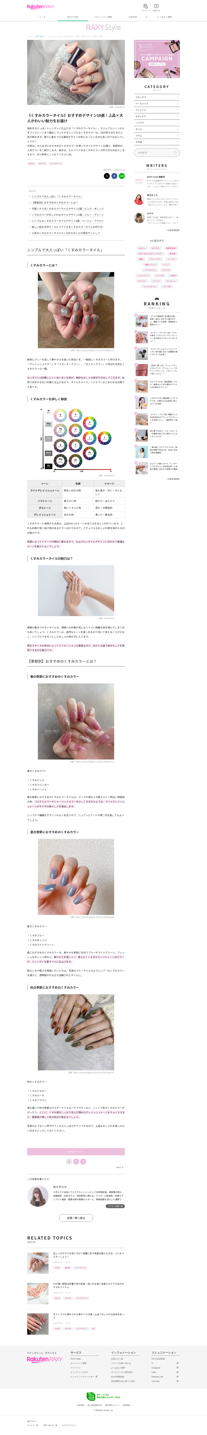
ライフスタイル (80, 1267)
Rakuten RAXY (40, 7)
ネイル (37, 159)
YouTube (155, 1381)
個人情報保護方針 (94, 1405)
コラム (139, 135)
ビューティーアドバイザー (82, 1377)
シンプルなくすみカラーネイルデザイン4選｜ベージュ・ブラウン (68, 221)
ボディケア (141, 116)
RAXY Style (73, 17)
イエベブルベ (143, 275)
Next (119, 1167)
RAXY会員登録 (158, 1359)
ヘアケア (140, 122)
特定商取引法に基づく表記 (123, 1381)
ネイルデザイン (56, 163)
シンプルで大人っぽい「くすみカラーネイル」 (57, 196)
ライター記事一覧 (115, 1206)
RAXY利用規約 (117, 1377)
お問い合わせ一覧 (50, 1425)
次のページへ (76, 1152)
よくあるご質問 (164, 17)
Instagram (156, 1368)
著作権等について (112, 1405)
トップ (42, 17)
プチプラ (166, 270)
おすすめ (42, 163)
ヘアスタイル (149, 270)
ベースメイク (142, 103)
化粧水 (173, 275)
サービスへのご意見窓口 (122, 1372)
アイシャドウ (155, 259)
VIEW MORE (173, 230)
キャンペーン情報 (103, 17)
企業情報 (80, 1405)
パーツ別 (159, 275)
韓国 (141, 259)
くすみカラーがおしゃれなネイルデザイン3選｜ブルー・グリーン (68, 214)
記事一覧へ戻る (76, 1218)
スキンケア (141, 97)
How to (31, 163)
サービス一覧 (32, 1425)
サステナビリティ (69, 1425)
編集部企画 (170, 248)
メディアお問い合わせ (121, 1363)
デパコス (141, 281)
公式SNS (133, 17)
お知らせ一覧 (117, 1359)
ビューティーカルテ (79, 1372)
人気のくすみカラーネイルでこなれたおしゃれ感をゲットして (66, 233)
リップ (166, 264)
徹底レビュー (150, 264)
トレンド (171, 259)
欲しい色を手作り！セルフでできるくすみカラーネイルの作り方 (67, 227)
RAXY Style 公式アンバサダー (151, 253)
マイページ (75, 1368)
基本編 (67, 1267)
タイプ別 (167, 286)
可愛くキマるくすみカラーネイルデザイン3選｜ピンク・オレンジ (68, 208)
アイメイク (141, 109)
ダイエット (171, 281)
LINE (154, 1372)
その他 (139, 141)
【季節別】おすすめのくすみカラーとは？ (55, 202)
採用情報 (126, 1405)
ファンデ (156, 281)
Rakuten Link (157, 1377)
